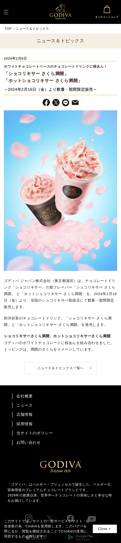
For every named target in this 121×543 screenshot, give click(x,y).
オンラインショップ (107, 11)
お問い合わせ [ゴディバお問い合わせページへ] (28, 442)
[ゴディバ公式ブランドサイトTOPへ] (60, 471)
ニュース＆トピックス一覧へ (60, 368)
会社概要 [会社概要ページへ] (24, 396)
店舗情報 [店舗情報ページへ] (24, 414)
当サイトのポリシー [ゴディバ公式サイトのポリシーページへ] (34, 433)
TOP (8, 28)
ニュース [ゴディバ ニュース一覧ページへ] (24, 405)
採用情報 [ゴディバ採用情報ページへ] (24, 424)
